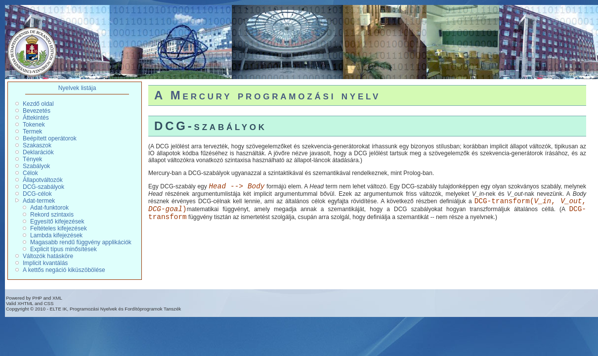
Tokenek (34, 124)
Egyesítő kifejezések (57, 221)
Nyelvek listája (77, 88)
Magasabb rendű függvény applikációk (80, 242)
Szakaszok (37, 145)
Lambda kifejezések (56, 235)
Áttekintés (36, 117)
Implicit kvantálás (45, 263)
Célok (30, 173)
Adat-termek (39, 200)
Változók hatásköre (48, 256)
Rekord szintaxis (52, 214)
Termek (32, 131)
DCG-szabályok (43, 186)
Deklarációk (38, 152)
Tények (32, 159)
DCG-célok (37, 193)
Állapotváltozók (43, 180)
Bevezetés (36, 110)
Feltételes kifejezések (58, 228)
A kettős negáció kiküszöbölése (64, 270)
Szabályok (36, 166)
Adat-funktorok (49, 207)
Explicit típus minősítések (63, 249)
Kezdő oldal (38, 103)
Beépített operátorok (50, 138)
